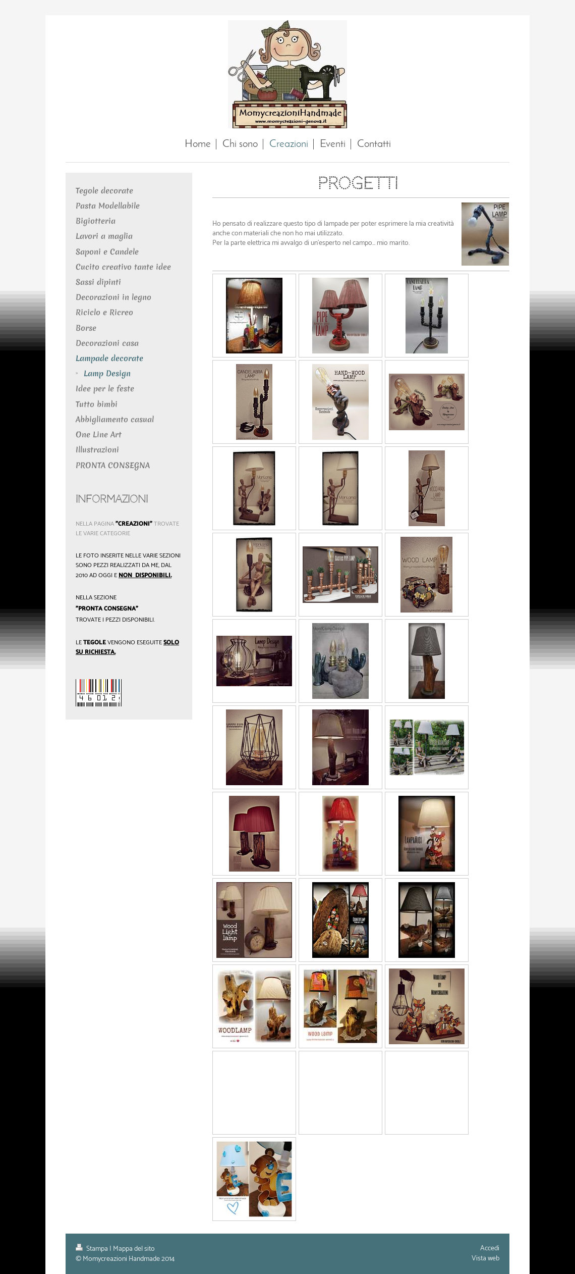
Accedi (489, 1248)
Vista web (485, 1258)
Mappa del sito (134, 1249)
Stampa (92, 1249)
